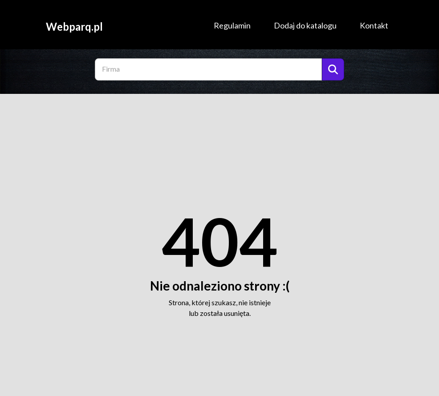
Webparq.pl (74, 26)
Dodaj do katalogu (305, 25)
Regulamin (232, 25)
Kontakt (374, 25)
